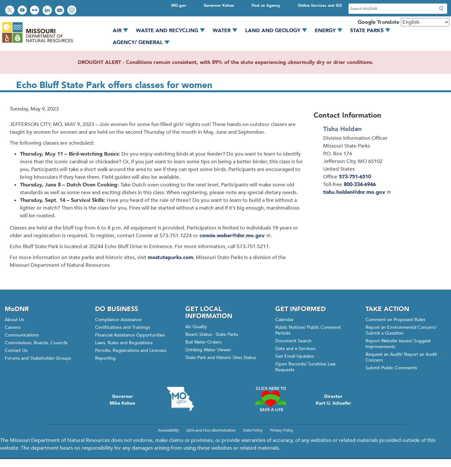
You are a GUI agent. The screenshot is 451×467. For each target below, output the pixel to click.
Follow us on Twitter (10, 10)
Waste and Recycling (172, 30)
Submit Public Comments (391, 368)
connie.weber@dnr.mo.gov (235, 235)
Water (227, 30)
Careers (13, 327)
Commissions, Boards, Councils (36, 343)
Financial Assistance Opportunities (130, 335)
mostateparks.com (170, 257)
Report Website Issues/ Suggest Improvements (398, 344)
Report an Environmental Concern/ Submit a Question (401, 330)
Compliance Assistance (118, 320)
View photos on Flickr (35, 10)
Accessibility (168, 430)
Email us (60, 10)
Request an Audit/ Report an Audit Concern (406, 357)
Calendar (284, 320)
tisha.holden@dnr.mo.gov (357, 192)
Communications (22, 335)
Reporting (105, 358)
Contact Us (16, 350)
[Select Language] (425, 22)
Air (123, 30)
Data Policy (252, 430)
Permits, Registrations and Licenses (130, 350)
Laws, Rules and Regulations (124, 343)
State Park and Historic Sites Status (220, 358)
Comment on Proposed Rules (395, 320)
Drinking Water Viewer (208, 350)
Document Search (293, 341)
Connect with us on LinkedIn (47, 10)
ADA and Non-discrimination (211, 430)
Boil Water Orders (203, 342)
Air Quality (196, 327)
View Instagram (72, 10)
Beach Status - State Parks (211, 334)
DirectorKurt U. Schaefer (333, 399)
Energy (331, 30)
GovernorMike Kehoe (122, 399)
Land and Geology (278, 30)
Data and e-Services (295, 349)
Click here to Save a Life (271, 398)
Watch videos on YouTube (23, 10)
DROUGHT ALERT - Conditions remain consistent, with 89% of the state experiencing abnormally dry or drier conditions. (226, 62)
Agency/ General (143, 42)
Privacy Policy (281, 430)
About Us (14, 320)
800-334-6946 (360, 184)
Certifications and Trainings (122, 327)
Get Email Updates (297, 356)
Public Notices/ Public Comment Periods (308, 330)
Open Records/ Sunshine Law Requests (305, 367)
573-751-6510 (355, 176)
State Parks (372, 30)
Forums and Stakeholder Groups (38, 358)
